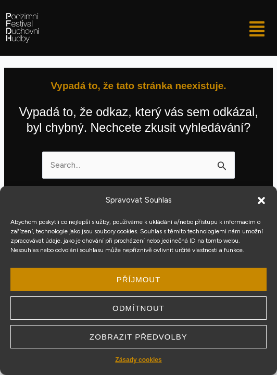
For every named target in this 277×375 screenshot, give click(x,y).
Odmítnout (138, 308)
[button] (261, 200)
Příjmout (139, 279)
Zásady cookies (138, 360)
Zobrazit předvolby (138, 336)
